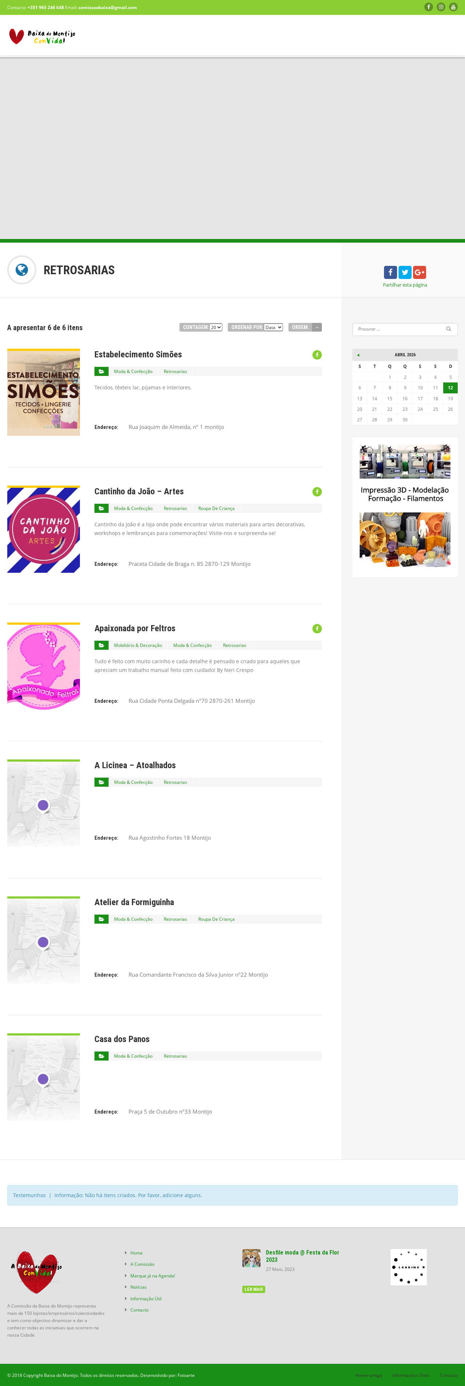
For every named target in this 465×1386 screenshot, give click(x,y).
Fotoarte (186, 1375)
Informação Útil (146, 1296)
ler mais (253, 1289)
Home (136, 1253)
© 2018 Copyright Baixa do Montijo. (43, 1375)
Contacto (139, 1307)
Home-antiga (369, 1375)
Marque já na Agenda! (152, 1274)
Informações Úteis (410, 1375)
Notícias (138, 1285)
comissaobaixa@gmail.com (107, 7)
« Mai (357, 353)
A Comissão (142, 1264)
